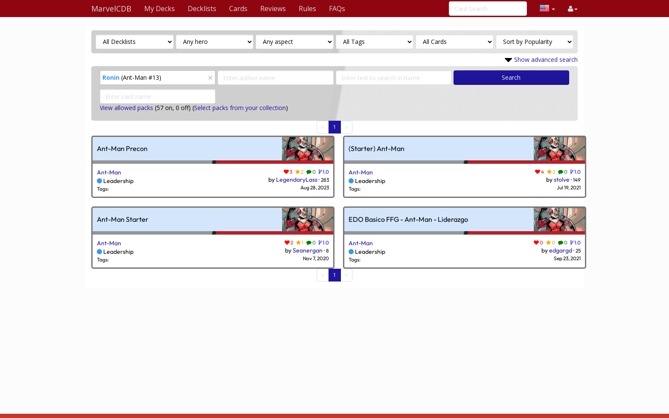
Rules (307, 8)
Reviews (273, 8)
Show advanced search (546, 59)
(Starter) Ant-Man (376, 149)
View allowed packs (126, 108)
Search (511, 77)
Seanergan (308, 250)
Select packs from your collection (240, 108)
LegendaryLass (296, 179)
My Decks (159, 8)
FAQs (337, 8)
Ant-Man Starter (122, 220)
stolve (562, 179)
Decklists (202, 8)
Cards (238, 8)
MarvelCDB (111, 8)
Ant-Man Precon (122, 149)
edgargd (560, 250)
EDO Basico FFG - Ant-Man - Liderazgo (408, 220)
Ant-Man (109, 172)
